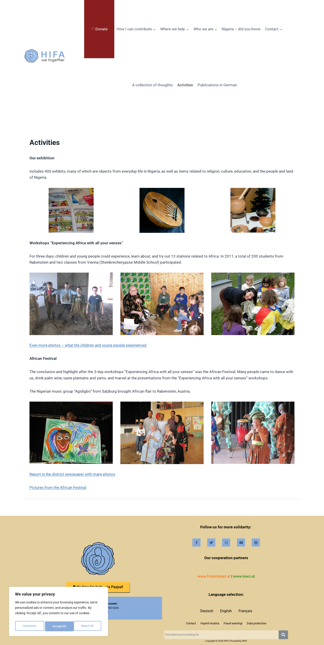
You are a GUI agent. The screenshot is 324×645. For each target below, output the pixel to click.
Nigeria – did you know (241, 29)
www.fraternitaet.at (214, 576)
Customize (29, 626)
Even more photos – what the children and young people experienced (87, 345)
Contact (191, 623)
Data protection (256, 623)
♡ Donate (99, 29)
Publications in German (217, 85)
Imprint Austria (209, 623)
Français (245, 611)
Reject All (59, 626)
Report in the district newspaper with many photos (72, 474)
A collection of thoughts (152, 85)
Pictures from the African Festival (57, 487)
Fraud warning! (233, 623)
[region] (58, 612)
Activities (185, 85)
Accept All (88, 626)
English (226, 611)
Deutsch (206, 611)
